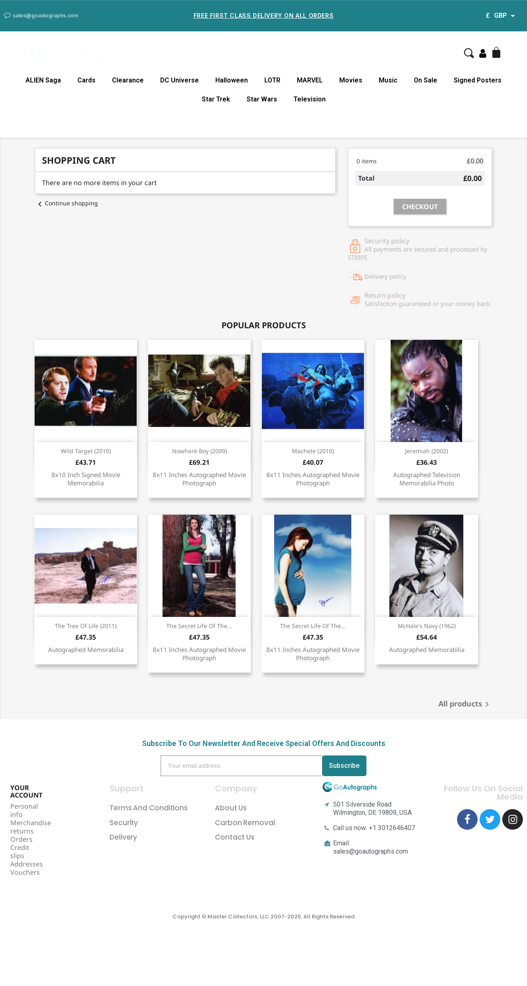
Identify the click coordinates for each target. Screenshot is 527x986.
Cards (86, 80)
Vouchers (25, 872)
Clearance (128, 80)
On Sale (425, 80)
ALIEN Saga (43, 80)
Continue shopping (66, 203)
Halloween (231, 80)
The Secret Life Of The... (199, 626)
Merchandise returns (30, 826)
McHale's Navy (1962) (427, 626)
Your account (26, 791)
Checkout (420, 206)
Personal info (24, 810)
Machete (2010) (313, 451)
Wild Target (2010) (86, 451)
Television (310, 99)
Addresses (26, 863)
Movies (350, 80)
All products (465, 704)
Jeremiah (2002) (426, 451)
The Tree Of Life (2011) (86, 626)
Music (388, 80)
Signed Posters (477, 80)
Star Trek (216, 99)
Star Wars (262, 99)
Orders (21, 839)
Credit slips (19, 851)
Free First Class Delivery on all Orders (263, 15)
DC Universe (179, 80)
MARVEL (310, 80)
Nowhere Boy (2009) (199, 451)
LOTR (272, 80)
